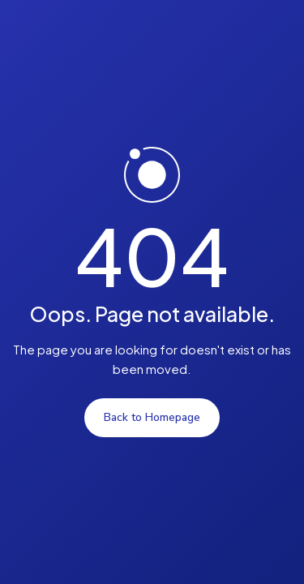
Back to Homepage (152, 417)
